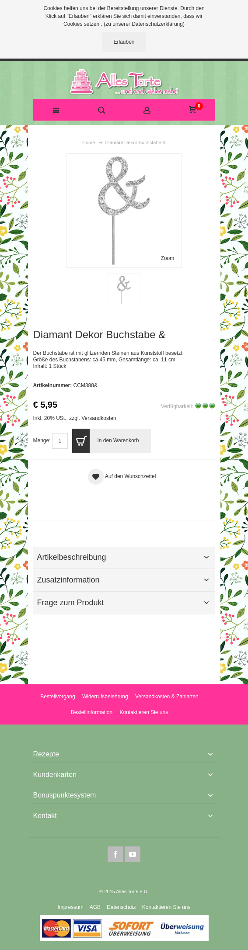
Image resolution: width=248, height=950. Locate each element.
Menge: (42, 440)
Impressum (70, 907)
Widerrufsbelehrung (105, 696)
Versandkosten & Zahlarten (167, 696)
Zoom (168, 258)
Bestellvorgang (57, 696)
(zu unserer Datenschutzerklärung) (144, 24)
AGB (95, 907)
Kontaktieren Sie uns (143, 712)
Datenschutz (121, 907)
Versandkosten (98, 418)
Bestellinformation (91, 712)
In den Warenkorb (105, 441)
